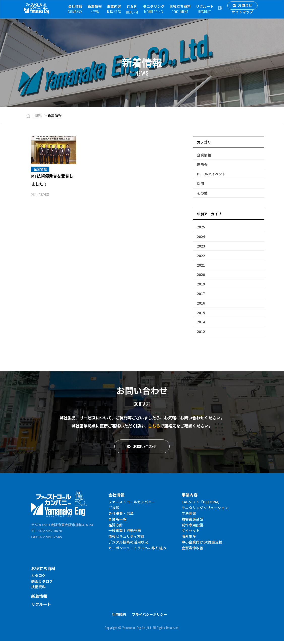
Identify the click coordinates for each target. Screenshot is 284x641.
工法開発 (188, 513)
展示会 (202, 164)
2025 (201, 226)
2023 (201, 246)
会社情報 (75, 9)
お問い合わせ (142, 446)
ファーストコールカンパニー (131, 501)
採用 (200, 183)
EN (220, 8)
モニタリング (154, 9)
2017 (201, 293)
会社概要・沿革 (121, 513)
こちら (154, 426)
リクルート (204, 9)
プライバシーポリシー (149, 614)
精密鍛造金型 (192, 518)
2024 (201, 236)
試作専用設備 (192, 524)
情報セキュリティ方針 (126, 536)
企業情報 (204, 155)
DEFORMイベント (211, 173)
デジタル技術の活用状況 (128, 541)
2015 (201, 312)
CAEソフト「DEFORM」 (201, 501)
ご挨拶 (113, 507)
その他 (202, 192)
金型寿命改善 (192, 547)
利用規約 (119, 614)
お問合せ (242, 5)
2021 (201, 265)
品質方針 (115, 524)
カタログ (38, 575)
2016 (201, 303)
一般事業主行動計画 (124, 530)
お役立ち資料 (180, 9)
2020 (201, 274)
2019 (201, 283)
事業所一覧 (117, 518)
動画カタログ (42, 580)
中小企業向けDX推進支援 (202, 541)
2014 (201, 321)
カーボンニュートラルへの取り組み (137, 547)
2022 (201, 255)
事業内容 (114, 9)
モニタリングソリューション (205, 507)
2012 (201, 331)
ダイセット (190, 530)
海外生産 (188, 536)
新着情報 (94, 9)
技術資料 (38, 586)
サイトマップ (242, 11)
